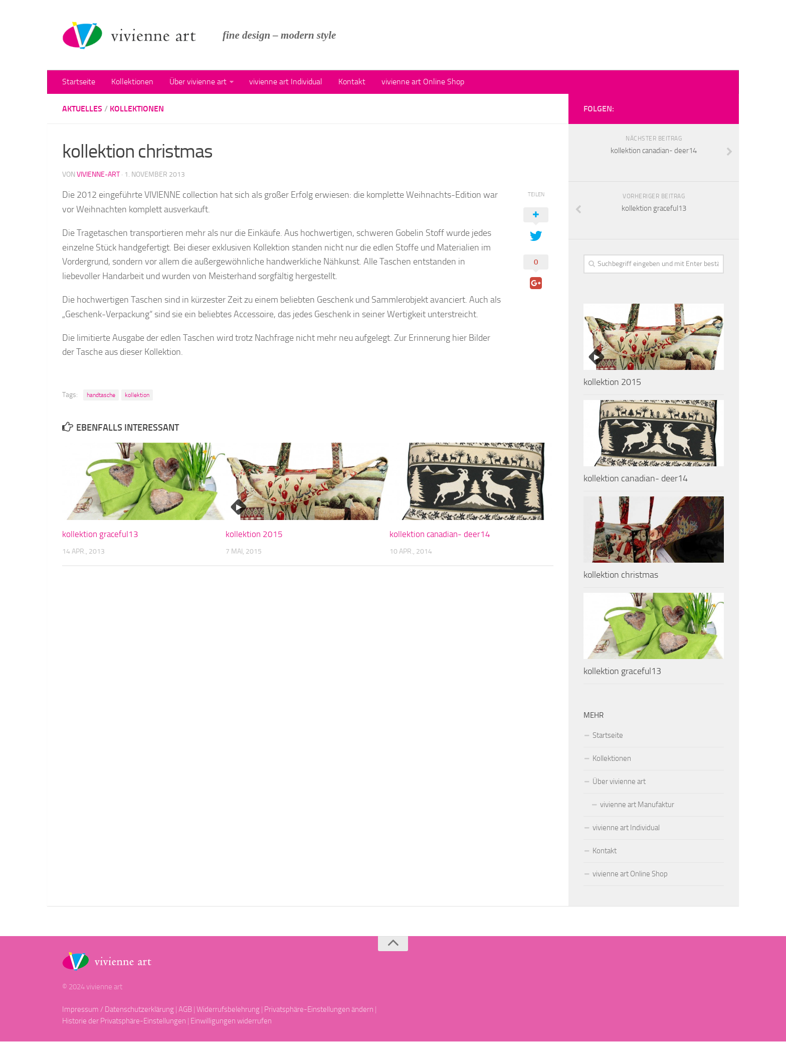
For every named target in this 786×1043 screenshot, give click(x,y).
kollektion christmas (620, 576)
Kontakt (343, 82)
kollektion (137, 396)
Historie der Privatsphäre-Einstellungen (124, 1022)
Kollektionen (130, 82)
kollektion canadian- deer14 (439, 536)
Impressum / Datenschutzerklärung (118, 1010)
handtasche (101, 396)
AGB (185, 1010)
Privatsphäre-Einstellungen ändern (318, 1010)
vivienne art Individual (279, 82)
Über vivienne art (193, 82)
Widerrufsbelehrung (228, 1010)
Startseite (78, 82)
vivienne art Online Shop (412, 82)
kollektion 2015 (254, 536)
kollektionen (137, 110)
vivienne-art (98, 176)
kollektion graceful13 (100, 536)
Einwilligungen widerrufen (231, 1022)
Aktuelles (82, 110)
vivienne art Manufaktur (637, 806)
